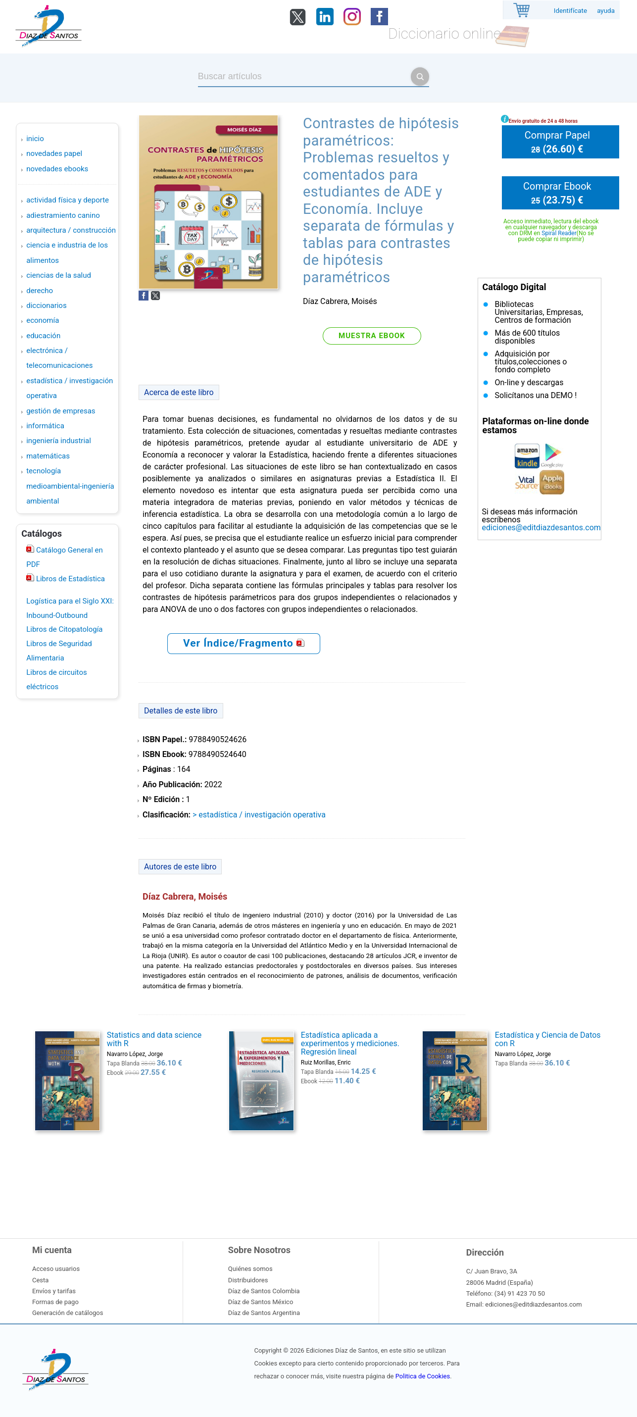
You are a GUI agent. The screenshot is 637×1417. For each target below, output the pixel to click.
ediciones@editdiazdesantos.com (541, 527)
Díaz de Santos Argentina (264, 1312)
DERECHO (39, 290)
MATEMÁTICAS (48, 456)
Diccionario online (444, 33)
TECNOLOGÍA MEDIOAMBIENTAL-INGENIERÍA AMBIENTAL (70, 486)
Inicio (35, 138)
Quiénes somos (250, 1268)
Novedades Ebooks (57, 168)
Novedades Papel (54, 153)
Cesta (40, 1280)
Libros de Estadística (69, 578)
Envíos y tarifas (54, 1291)
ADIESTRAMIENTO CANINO (63, 215)
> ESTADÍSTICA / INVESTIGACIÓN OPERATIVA (259, 814)
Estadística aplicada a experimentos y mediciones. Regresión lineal (350, 1043)
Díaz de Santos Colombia (264, 1291)
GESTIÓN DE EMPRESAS (60, 410)
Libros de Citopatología (64, 629)
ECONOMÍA (42, 320)
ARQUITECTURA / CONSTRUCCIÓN (71, 230)
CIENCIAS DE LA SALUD (58, 275)
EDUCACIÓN (43, 335)
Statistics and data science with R (154, 1039)
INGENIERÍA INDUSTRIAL (58, 440)
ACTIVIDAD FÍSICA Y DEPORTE (67, 200)
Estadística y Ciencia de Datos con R (548, 1039)
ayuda (606, 10)
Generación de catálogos (67, 1312)
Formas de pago (55, 1302)
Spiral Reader (559, 233)
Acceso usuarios (56, 1268)
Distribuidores (248, 1280)
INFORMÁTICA (45, 425)
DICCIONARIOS (46, 305)
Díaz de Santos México (260, 1302)
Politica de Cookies (422, 1376)
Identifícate (570, 10)
